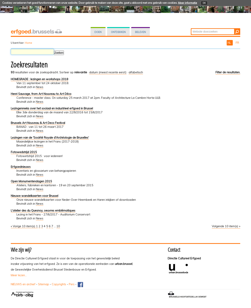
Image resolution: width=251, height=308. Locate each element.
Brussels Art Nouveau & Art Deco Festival (38, 123)
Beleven (140, 32)
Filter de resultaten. (228, 72)
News (39, 87)
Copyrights (59, 284)
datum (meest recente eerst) (107, 72)
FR (237, 43)
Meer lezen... (19, 275)
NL (230, 43)
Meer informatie (187, 2)
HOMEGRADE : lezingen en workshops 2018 (39, 79)
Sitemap (43, 284)
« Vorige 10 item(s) (23, 226)
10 (58, 226)
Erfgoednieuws (21, 167)
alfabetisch (136, 72)
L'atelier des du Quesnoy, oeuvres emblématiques (43, 210)
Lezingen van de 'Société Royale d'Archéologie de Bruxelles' (50, 137)
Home (28, 42)
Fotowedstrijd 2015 (24, 152)
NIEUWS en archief (23, 284)
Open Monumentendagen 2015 (31, 181)
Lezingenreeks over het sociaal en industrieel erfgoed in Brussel (52, 108)
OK (204, 3)
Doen (98, 32)
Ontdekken (118, 32)
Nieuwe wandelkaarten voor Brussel (34, 196)
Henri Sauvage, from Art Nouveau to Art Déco (41, 94)
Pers (72, 284)
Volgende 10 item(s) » (226, 226)
